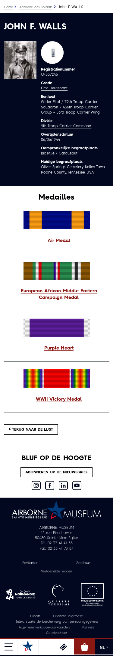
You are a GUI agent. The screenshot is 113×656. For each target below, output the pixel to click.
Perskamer (30, 563)
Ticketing (63, 646)
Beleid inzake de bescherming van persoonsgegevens (56, 622)
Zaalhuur (83, 563)
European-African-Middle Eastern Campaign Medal (59, 294)
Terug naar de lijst (31, 429)
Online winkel (84, 646)
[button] (56, 241)
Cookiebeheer (56, 633)
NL (104, 647)
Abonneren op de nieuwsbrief (56, 472)
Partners (88, 627)
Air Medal (59, 240)
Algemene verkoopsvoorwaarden (44, 627)
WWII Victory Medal (59, 399)
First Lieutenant (54, 88)
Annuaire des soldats (35, 7)
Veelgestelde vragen (56, 571)
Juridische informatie (68, 616)
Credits (35, 616)
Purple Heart (59, 348)
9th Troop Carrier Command (66, 126)
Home (8, 7)
